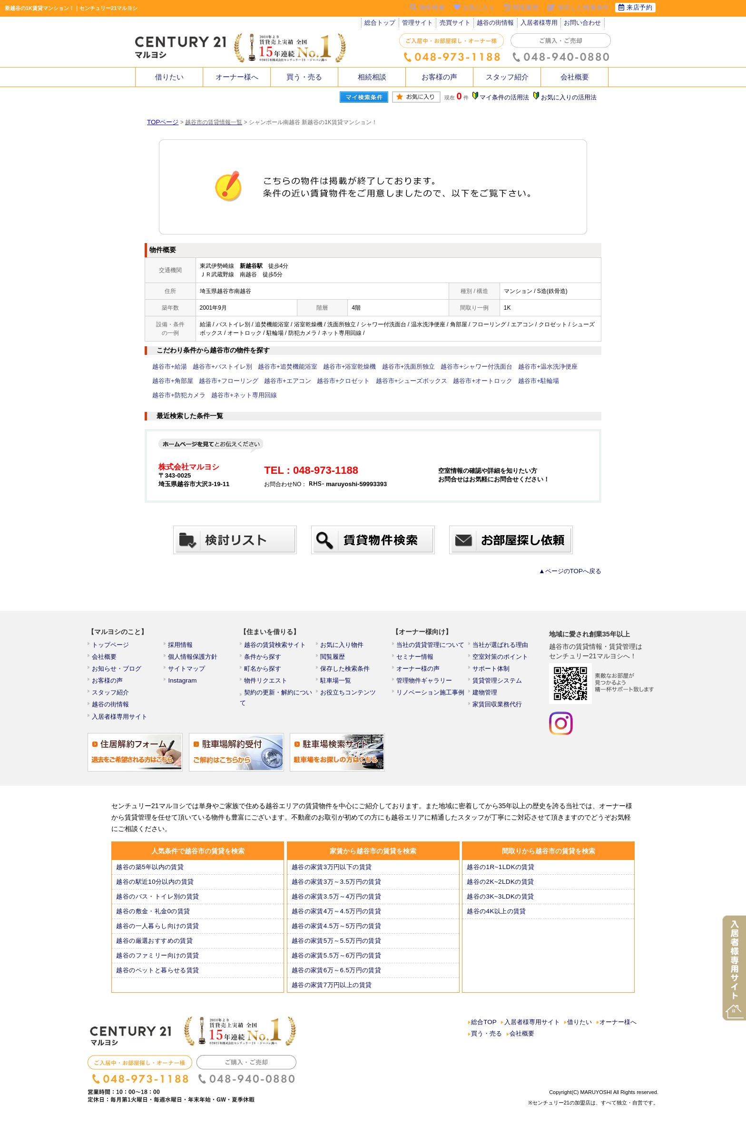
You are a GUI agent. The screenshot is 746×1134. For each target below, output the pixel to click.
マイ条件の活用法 (507, 97)
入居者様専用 (543, 23)
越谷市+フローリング (179, 381)
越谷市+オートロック (415, 381)
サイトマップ (188, 671)
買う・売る (304, 77)
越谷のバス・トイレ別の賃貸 (158, 903)
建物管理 (486, 697)
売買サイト (457, 23)
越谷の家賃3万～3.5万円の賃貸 (336, 889)
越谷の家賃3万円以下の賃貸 (332, 874)
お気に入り (469, 8)
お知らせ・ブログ (117, 671)
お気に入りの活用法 (569, 97)
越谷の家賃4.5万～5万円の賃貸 (336, 933)
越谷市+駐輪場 (467, 381)
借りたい (169, 77)
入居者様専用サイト (120, 723)
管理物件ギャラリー (425, 684)
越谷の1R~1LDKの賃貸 (501, 874)
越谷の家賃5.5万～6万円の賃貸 (336, 962)
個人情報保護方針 (193, 658)
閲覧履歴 (334, 658)
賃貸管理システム (498, 684)
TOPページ (161, 122)
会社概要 (574, 77)
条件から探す (264, 658)
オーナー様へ (237, 77)
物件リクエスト (267, 684)
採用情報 (182, 646)
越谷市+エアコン (234, 381)
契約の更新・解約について (281, 697)
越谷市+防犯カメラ (516, 381)
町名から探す (264, 671)
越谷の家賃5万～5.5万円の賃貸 (336, 948)
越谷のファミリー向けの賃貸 (158, 962)
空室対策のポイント (501, 658)
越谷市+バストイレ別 (217, 366)
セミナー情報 (416, 658)
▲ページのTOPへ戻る (572, 571)
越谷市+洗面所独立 (389, 366)
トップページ (112, 646)
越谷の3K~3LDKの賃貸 (501, 903)
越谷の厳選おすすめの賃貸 (155, 948)
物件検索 (420, 8)
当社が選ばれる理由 (501, 646)
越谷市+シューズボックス (349, 381)
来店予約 (634, 8)
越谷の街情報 (499, 23)
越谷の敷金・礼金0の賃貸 (153, 918)
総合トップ (380, 23)
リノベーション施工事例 (430, 697)
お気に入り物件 (343, 646)
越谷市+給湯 (168, 366)
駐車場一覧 (337, 684)
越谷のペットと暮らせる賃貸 (158, 977)
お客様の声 (439, 77)
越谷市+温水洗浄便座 (519, 366)
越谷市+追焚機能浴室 (277, 366)
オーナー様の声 (419, 671)
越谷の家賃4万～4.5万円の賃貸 (336, 918)
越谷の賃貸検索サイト (275, 646)
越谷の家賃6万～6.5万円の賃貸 (336, 977)
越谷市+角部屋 (571, 366)
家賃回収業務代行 (498, 710)
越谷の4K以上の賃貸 (497, 918)
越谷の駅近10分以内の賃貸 (155, 889)
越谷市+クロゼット (286, 381)
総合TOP (484, 1030)
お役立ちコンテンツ (348, 697)
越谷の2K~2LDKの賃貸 (501, 889)
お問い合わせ (587, 23)
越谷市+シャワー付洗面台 (453, 366)
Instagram (183, 684)
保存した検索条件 (346, 671)
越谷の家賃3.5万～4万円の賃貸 (336, 903)
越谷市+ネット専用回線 (182, 395)
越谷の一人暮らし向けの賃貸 (158, 933)
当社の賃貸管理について (430, 646)
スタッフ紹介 (507, 77)
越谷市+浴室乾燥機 (335, 366)
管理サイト (419, 23)
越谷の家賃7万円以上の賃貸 (332, 992)
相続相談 (372, 77)
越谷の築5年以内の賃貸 (150, 874)
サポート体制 (492, 671)
